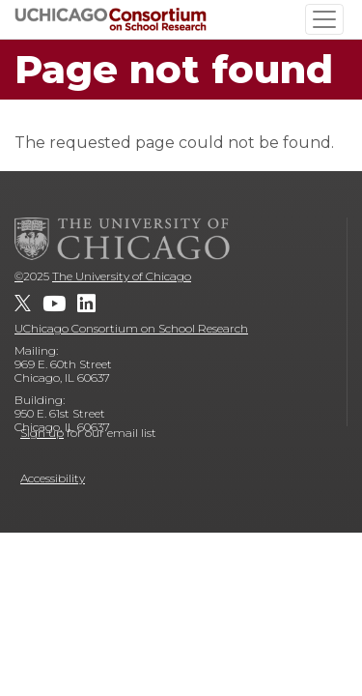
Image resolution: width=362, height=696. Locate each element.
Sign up (42, 432)
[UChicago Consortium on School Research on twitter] (22, 303)
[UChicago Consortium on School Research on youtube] (54, 303)
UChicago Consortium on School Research (131, 328)
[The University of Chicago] (122, 239)
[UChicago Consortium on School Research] (110, 19)
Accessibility (52, 478)
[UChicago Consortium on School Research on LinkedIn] (86, 303)
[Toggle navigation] (324, 19)
